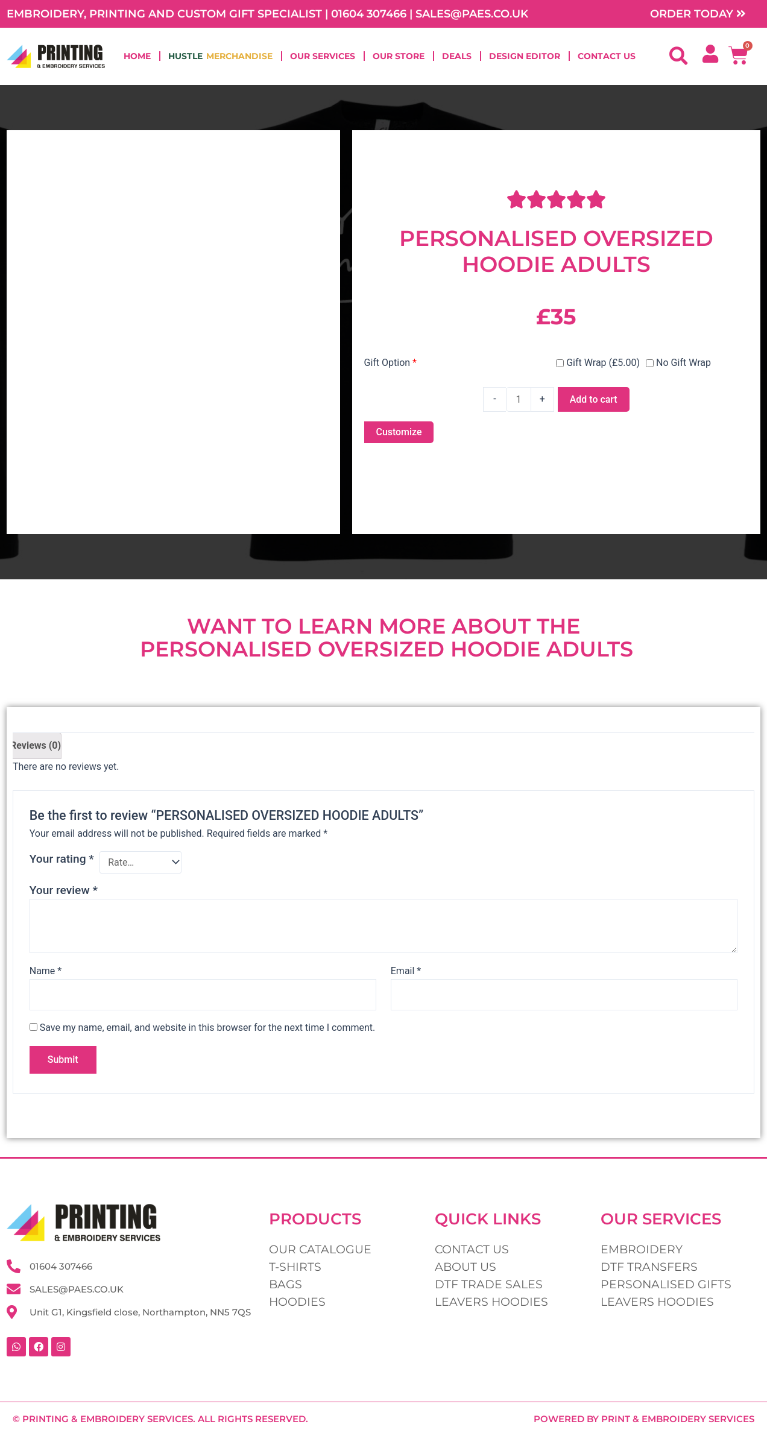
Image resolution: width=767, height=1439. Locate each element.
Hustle (220, 57)
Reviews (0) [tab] (35, 745)
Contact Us (607, 56)
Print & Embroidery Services (677, 1419)
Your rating (62, 859)
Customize (399, 432)
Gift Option (390, 362)
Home (137, 56)
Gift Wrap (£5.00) (598, 362)
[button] (678, 56)
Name (46, 971)
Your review (64, 890)
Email (406, 971)
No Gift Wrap (678, 362)
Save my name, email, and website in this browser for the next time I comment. (208, 1028)
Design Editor (524, 56)
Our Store (399, 56)
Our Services (322, 56)
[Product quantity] (518, 399)
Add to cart (593, 399)
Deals (457, 56)
